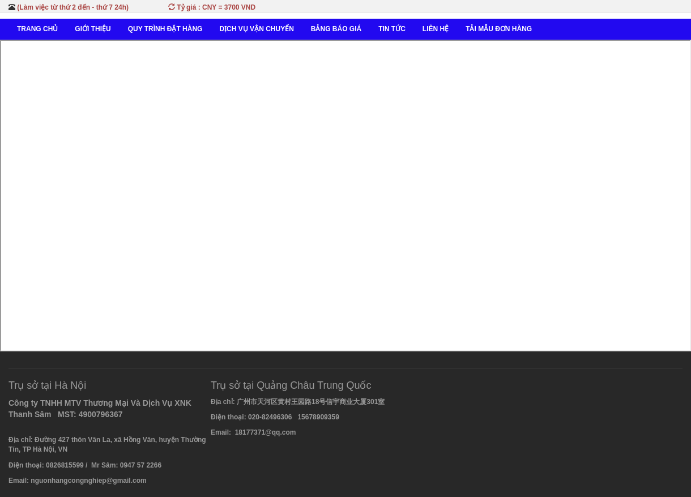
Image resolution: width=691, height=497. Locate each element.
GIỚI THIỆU (92, 29)
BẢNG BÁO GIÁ (336, 29)
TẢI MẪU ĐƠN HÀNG (499, 29)
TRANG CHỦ (37, 29)
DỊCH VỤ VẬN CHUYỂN (256, 29)
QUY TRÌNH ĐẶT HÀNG (165, 29)
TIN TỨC (392, 29)
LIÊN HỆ (436, 29)
